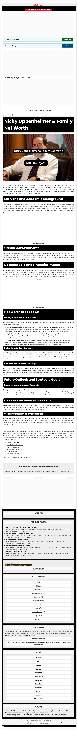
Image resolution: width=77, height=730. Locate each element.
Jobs (37, 604)
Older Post (70, 478)
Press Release (38, 680)
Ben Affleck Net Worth (14, 447)
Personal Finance (37, 612)
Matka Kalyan (27, 722)
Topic (28, 457)
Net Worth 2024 (20, 457)
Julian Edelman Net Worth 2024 (18, 545)
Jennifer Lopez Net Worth (15, 445)
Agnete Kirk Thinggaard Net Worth (19, 533)
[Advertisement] (38, 24)
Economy (37, 597)
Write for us (38, 676)
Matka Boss (46, 722)
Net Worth (11, 457)
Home (38, 478)
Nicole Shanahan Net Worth (15, 449)
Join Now (67, 39)
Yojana (37, 619)
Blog (37, 586)
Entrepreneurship (37, 601)
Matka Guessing (58, 722)
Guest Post (38, 684)
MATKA (41, 720)
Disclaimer (38, 695)
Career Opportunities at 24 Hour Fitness (21, 527)
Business (37, 589)
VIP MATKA (33, 457)
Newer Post (7, 478)
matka (28, 715)
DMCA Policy (38, 699)
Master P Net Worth (13, 443)
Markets (37, 608)
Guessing (38, 673)
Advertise (38, 687)
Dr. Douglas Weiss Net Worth (17, 539)
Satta (66, 722)
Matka (38, 658)
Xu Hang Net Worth (13, 451)
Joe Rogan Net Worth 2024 (16, 551)
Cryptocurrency (37, 593)
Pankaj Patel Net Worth (14, 454)
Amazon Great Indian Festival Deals (38, 10)
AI (37, 582)
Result (38, 665)
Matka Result (36, 722)
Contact (39, 691)
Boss (38, 661)
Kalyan (38, 669)
